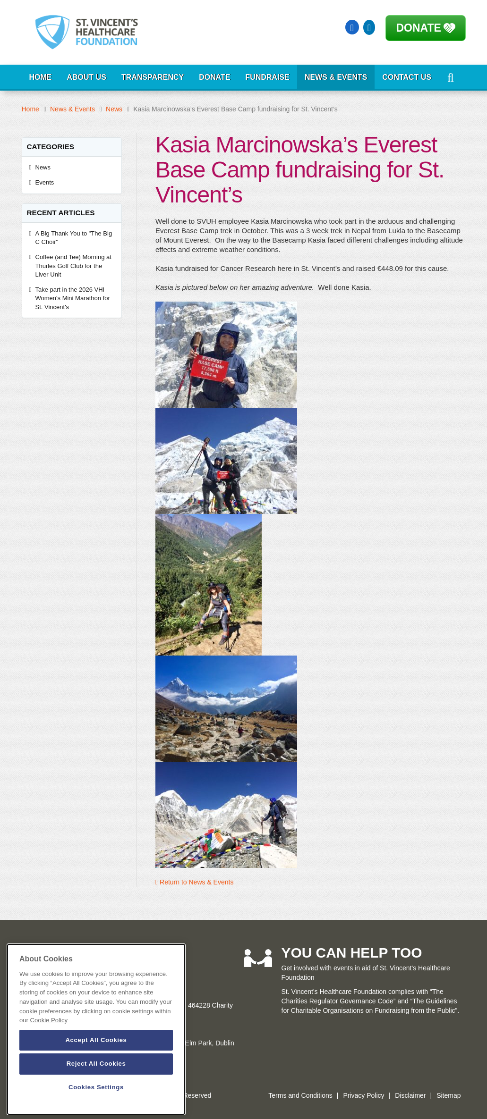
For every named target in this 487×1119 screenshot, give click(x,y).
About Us (87, 77)
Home (40, 77)
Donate (418, 28)
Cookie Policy (49, 1020)
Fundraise (268, 77)
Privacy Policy (363, 1095)
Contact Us (406, 77)
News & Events (336, 77)
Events (44, 182)
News (114, 109)
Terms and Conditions (300, 1095)
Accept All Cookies (96, 1039)
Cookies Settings (96, 1087)
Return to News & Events (194, 882)
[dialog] (96, 1029)
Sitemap (448, 1095)
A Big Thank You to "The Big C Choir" (73, 238)
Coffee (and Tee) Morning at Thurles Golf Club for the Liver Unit (73, 265)
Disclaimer (410, 1095)
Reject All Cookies (96, 1063)
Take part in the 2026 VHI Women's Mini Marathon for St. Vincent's (72, 298)
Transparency (152, 77)
